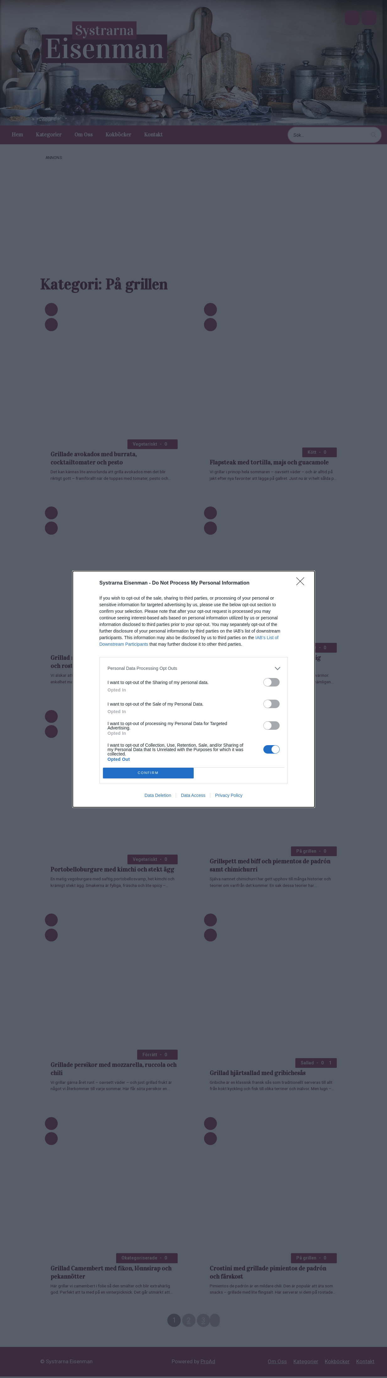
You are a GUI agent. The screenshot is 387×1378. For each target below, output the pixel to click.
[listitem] (194, 668)
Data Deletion (158, 795)
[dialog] (193, 689)
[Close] (302, 583)
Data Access (193, 795)
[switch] (271, 682)
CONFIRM (148, 773)
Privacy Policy (228, 795)
